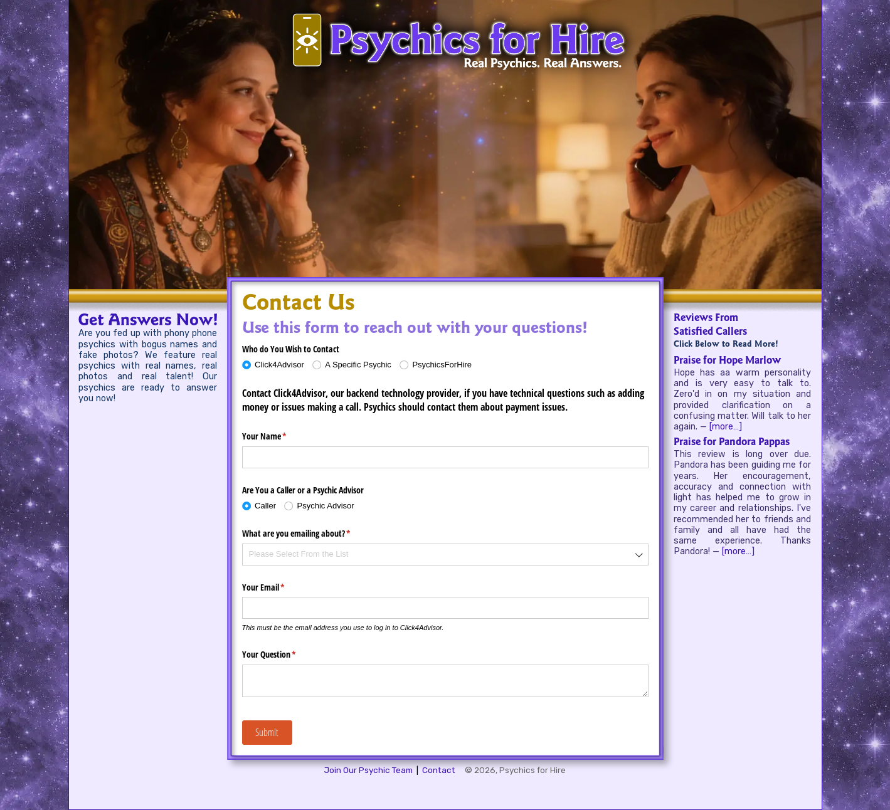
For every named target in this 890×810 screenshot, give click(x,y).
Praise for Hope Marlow (727, 361)
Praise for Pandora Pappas (732, 442)
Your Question (284, 654)
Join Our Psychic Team (368, 770)
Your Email (278, 587)
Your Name (279, 436)
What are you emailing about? (311, 533)
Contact (438, 770)
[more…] (725, 426)
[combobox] (445, 554)
